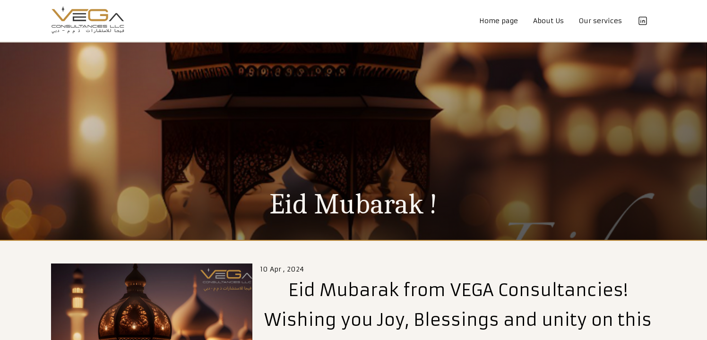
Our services (600, 21)
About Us (548, 21)
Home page (498, 21)
